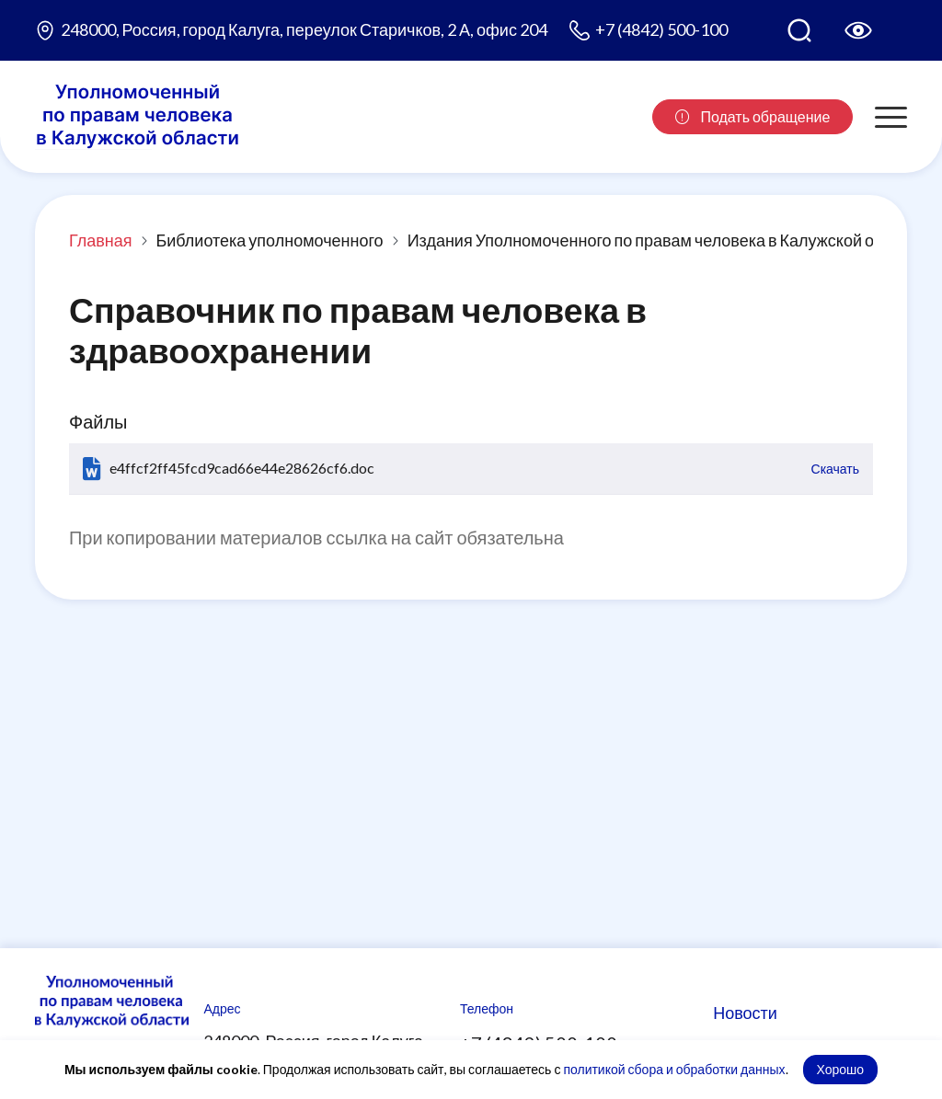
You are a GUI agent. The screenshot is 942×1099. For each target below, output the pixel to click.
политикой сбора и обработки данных (674, 1069)
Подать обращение (752, 116)
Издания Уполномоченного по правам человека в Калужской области (667, 240)
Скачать (835, 468)
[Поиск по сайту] (799, 30)
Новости (745, 1012)
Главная (100, 240)
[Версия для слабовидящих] (858, 30)
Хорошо (841, 1069)
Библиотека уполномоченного (269, 240)
